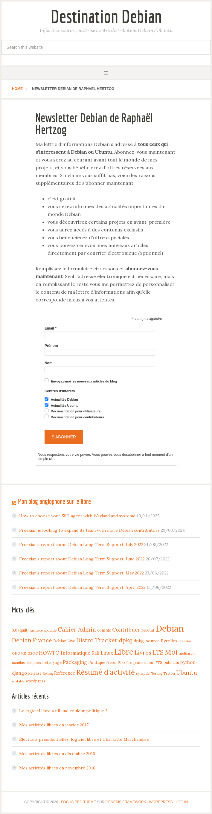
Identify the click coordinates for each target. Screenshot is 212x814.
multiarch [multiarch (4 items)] (187, 653)
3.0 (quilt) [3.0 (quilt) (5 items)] (20, 630)
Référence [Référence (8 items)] (64, 673)
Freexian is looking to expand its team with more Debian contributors (89, 530)
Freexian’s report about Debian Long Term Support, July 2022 (81, 544)
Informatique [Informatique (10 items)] (75, 653)
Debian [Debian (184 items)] (169, 628)
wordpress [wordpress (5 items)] (35, 681)
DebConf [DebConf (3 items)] (147, 630)
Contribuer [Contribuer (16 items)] (126, 629)
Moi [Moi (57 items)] (171, 651)
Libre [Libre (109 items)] (123, 652)
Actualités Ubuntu (64, 405)
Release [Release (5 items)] (35, 673)
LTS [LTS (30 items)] (158, 652)
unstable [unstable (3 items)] (18, 681)
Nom (49, 363)
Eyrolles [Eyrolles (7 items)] (169, 641)
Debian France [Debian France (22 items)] (32, 640)
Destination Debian (106, 16)
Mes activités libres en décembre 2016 (57, 753)
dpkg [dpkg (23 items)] (125, 640)
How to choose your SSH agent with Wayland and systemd (77, 516)
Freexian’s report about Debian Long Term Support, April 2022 (82, 587)
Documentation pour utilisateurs (75, 411)
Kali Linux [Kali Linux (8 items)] (102, 653)
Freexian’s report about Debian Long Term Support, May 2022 (81, 573)
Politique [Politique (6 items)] (96, 662)
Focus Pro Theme (78, 802)
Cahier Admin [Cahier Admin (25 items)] (77, 629)
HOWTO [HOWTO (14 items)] (49, 653)
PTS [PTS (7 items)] (158, 662)
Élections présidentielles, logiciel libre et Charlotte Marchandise (84, 739)
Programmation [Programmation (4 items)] (139, 662)
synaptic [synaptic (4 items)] (143, 673)
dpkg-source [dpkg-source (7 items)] (147, 641)
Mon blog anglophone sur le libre (54, 501)
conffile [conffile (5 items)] (104, 630)
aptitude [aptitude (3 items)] (50, 630)
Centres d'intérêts (60, 391)
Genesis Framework (126, 802)
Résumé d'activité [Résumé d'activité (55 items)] (105, 671)
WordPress (161, 802)
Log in (182, 802)
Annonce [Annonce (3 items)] (36, 630)
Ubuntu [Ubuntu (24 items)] (186, 672)
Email (51, 328)
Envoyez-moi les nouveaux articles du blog (84, 381)
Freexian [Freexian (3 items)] (185, 641)
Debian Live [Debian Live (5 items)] (64, 640)
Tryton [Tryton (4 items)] (169, 673)
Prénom (51, 345)
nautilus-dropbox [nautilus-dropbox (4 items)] (26, 662)
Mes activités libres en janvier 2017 (54, 725)
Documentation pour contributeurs (77, 417)
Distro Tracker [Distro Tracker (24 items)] (97, 640)
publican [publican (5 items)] (171, 662)
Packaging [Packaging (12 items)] (75, 662)
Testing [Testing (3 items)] (156, 673)
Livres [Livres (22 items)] (143, 652)
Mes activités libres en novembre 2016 (57, 768)
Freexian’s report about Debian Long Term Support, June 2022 (82, 559)
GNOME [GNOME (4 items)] (19, 653)
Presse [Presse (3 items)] (111, 663)
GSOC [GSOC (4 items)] (33, 653)
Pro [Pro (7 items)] (121, 662)
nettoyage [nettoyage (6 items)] (52, 662)
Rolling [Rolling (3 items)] (48, 673)
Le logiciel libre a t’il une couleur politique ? (63, 711)
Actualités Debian (64, 399)
